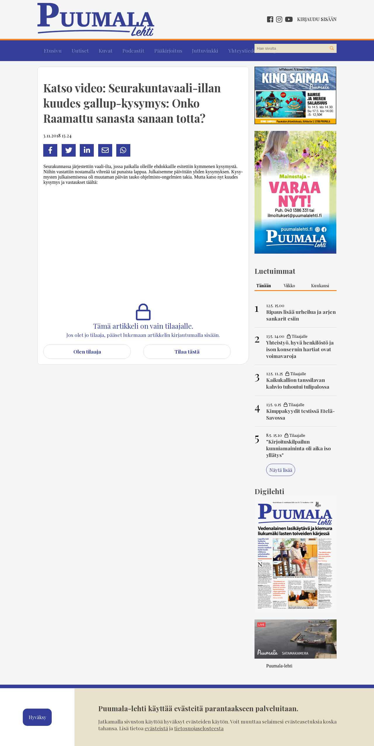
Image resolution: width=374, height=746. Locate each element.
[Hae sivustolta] (332, 48)
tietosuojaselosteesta (199, 728)
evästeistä (156, 728)
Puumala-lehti (279, 662)
